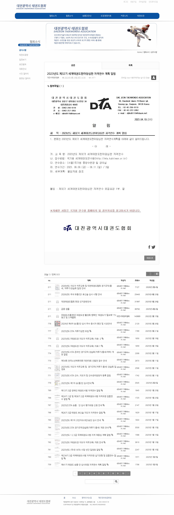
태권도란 (140, 16)
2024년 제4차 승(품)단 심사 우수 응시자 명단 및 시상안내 (86, 323)
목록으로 (150, 258)
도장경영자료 (106, 16)
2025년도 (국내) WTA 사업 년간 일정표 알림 (80, 450)
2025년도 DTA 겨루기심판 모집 (75, 331)
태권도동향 (23, 55)
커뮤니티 (124, 16)
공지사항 (22, 50)
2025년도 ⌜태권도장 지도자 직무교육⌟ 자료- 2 (81, 338)
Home (139, 52)
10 (123, 473)
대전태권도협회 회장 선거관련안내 (76, 301)
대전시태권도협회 (53, 78)
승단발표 (22, 64)
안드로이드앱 (153, 2)
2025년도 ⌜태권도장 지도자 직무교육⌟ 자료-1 (80, 346)
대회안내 (22, 69)
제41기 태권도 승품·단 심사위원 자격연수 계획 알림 (83, 464)
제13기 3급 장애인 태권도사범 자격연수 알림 (80, 390)
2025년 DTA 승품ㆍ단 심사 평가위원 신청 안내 (81, 405)
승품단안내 (86, 16)
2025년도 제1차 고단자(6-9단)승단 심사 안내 (81, 420)
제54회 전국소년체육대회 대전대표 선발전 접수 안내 (84, 360)
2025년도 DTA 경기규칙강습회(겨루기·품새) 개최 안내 (85, 427)
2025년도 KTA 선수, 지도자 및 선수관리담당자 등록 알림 (86, 375)
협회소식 (69, 16)
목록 (130, 65)
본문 (73, 65)
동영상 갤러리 (24, 78)
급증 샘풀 (65, 309)
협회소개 (52, 16)
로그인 (126, 2)
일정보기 (22, 59)
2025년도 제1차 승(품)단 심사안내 (76, 383)
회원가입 (133, 2)
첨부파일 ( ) (55, 86)
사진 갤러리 (24, 74)
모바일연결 (142, 2)
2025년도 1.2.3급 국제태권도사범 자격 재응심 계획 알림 (86, 435)
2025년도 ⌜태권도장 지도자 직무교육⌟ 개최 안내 (82, 442)
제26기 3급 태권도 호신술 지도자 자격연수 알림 (82, 412)
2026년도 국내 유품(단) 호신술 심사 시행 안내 (81, 294)
